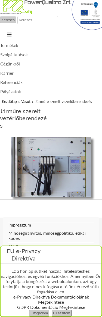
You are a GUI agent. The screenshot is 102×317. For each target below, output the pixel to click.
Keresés (8, 20)
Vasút (25, 101)
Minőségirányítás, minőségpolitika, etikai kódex (47, 235)
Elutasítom (61, 313)
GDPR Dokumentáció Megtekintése (51, 307)
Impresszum (19, 224)
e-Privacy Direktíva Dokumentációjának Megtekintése (51, 299)
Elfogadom (39, 313)
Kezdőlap (9, 101)
